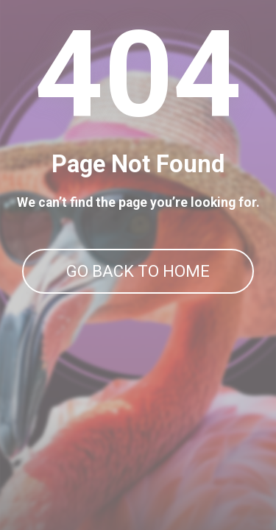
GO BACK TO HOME (138, 271)
